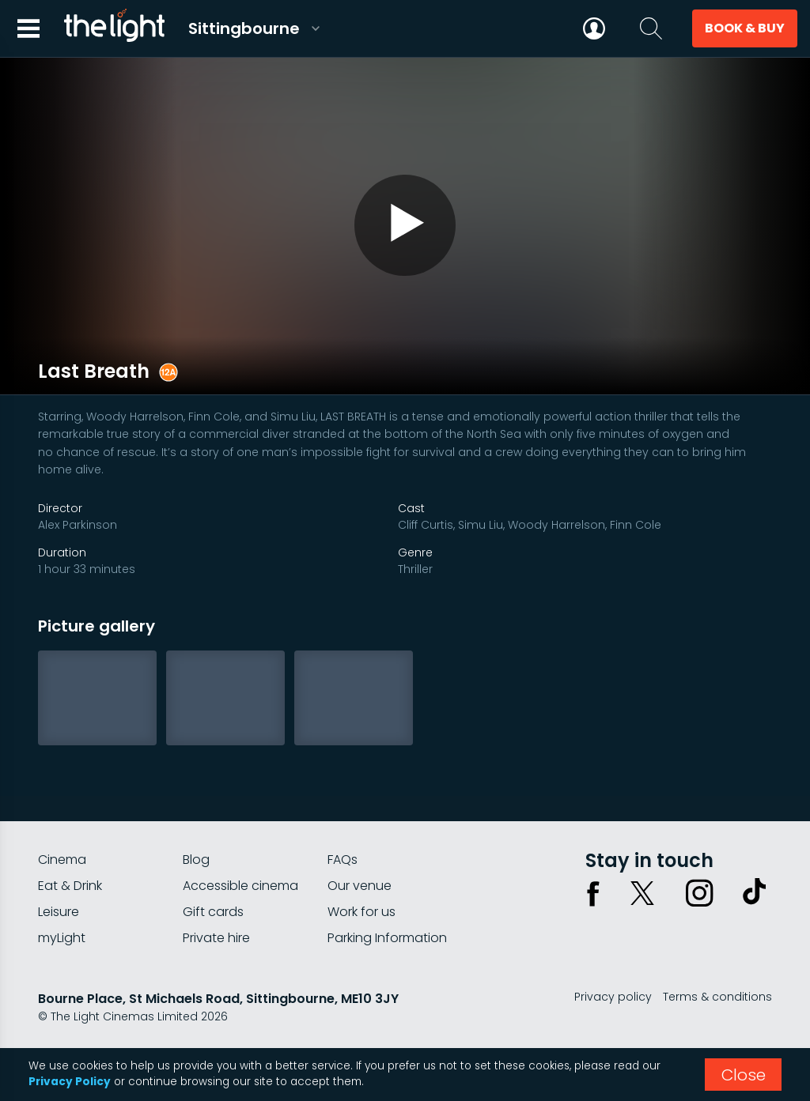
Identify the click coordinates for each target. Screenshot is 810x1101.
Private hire (216, 938)
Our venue (359, 886)
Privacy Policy (69, 1081)
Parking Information (387, 938)
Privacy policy (613, 997)
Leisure (58, 912)
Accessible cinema (240, 886)
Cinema (62, 859)
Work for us (361, 912)
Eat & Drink (70, 886)
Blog (196, 859)
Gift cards (213, 912)
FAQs (342, 859)
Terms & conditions (717, 997)
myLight (61, 938)
